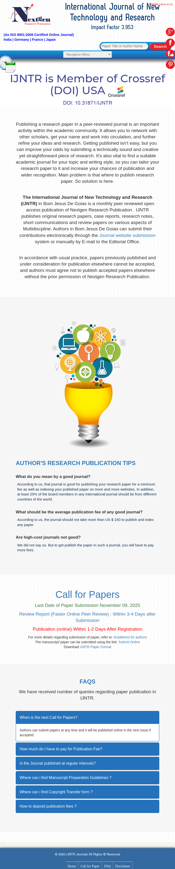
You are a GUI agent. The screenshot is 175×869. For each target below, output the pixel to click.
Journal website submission (127, 235)
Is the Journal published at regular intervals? (58, 763)
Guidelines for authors (130, 637)
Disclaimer (122, 866)
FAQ (107, 866)
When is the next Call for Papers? (48, 717)
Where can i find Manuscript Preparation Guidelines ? (65, 778)
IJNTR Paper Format (95, 647)
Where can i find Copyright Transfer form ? (56, 792)
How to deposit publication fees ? (48, 806)
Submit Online (129, 642)
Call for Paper (90, 866)
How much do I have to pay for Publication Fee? (61, 749)
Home (72, 866)
